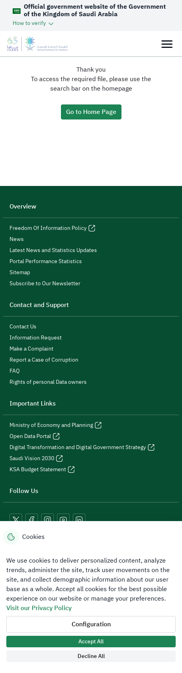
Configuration (91, 624)
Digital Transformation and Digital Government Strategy (82, 447)
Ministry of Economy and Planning (55, 425)
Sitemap (19, 273)
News (16, 239)
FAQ (14, 371)
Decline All (91, 656)
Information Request (35, 338)
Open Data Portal (34, 436)
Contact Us (22, 327)
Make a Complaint (31, 349)
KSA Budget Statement (42, 470)
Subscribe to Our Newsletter (44, 284)
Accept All (91, 641)
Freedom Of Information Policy (52, 228)
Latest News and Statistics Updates (53, 250)
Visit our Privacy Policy (39, 608)
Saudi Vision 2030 (36, 459)
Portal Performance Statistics (45, 261)
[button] (33, 23)
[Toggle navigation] (167, 44)
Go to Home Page (91, 112)
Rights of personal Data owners (48, 382)
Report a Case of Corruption (43, 360)
